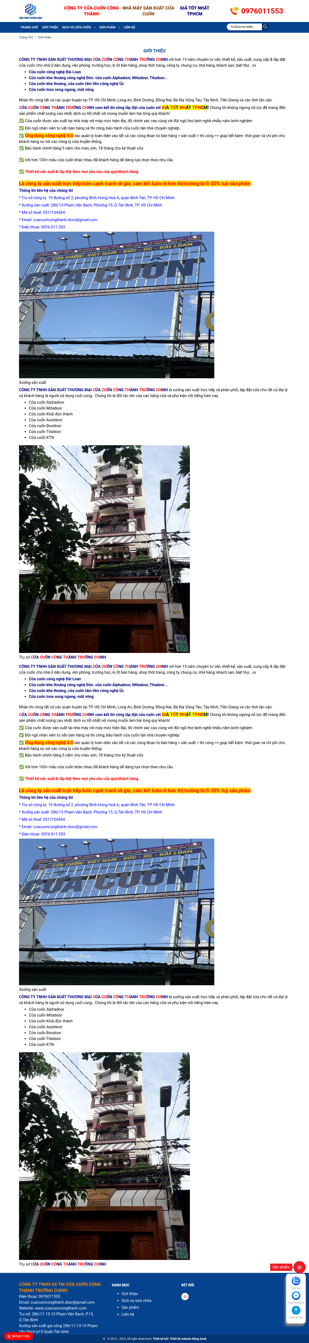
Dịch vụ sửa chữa (76, 27)
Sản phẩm (107, 27)
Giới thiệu (50, 27)
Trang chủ (29, 27)
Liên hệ (129, 27)
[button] (296, 1315)
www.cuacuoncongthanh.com (61, 1308)
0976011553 (262, 11)
